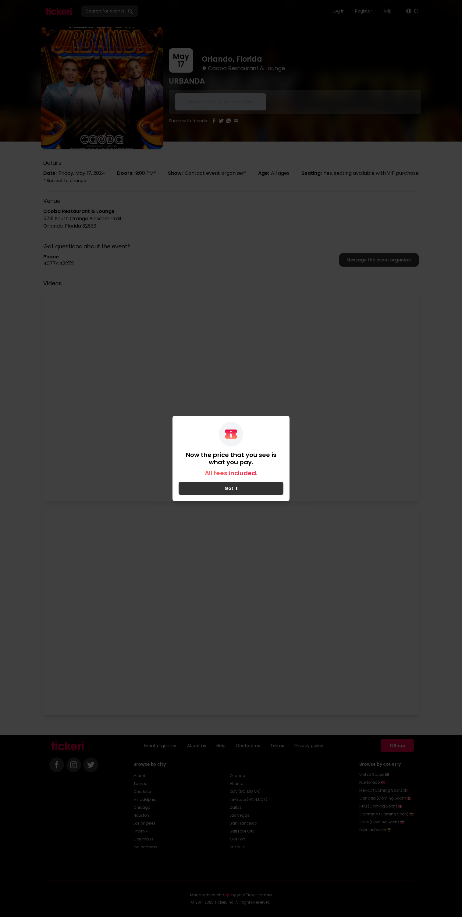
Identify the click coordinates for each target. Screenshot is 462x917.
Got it (231, 488)
